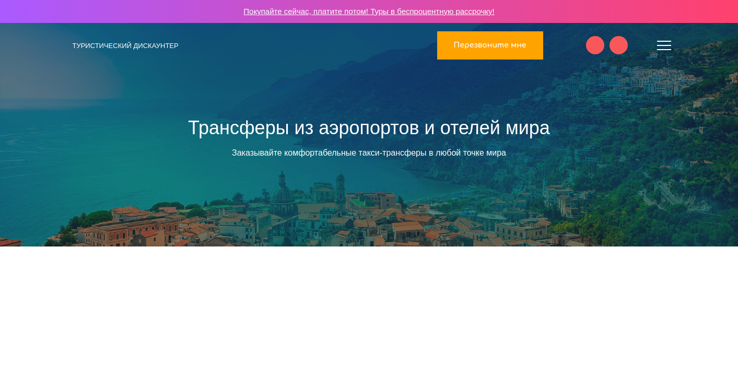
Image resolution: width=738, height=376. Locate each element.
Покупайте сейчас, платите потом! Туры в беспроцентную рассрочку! (368, 11)
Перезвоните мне (490, 45)
